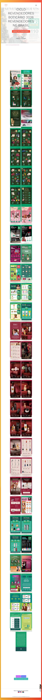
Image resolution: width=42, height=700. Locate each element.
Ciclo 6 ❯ (24, 676)
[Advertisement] (21, 58)
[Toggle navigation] (36, 5)
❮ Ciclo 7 (18, 676)
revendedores (16, 44)
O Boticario (8, 44)
